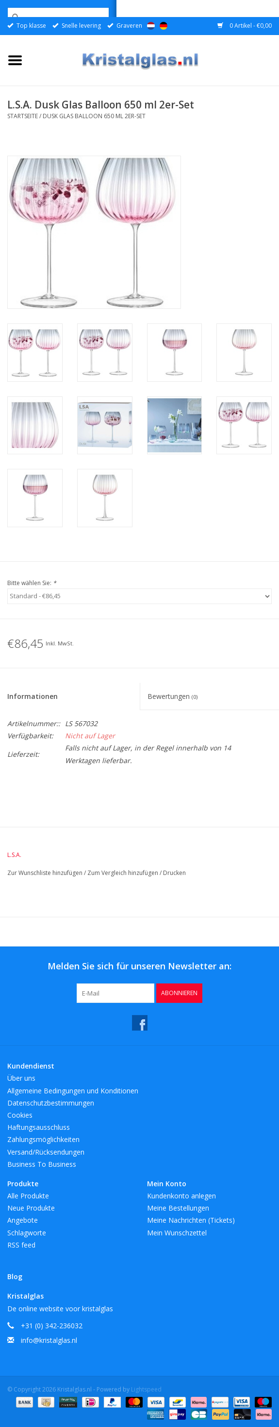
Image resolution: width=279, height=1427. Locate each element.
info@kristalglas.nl (49, 1340)
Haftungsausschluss (38, 1127)
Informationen (32, 696)
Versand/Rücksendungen (45, 1152)
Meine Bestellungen (178, 1208)
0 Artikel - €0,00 (244, 25)
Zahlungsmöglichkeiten (43, 1139)
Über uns (21, 1078)
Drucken (174, 873)
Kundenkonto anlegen (181, 1195)
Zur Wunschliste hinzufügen (45, 873)
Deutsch (163, 26)
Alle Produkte (28, 1195)
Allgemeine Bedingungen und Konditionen (72, 1090)
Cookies (20, 1115)
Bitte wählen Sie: (31, 583)
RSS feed (21, 1244)
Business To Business (41, 1164)
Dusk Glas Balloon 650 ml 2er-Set (94, 116)
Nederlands (151, 26)
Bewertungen (172, 696)
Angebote (22, 1220)
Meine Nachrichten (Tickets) (191, 1220)
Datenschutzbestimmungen (50, 1102)
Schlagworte (26, 1232)
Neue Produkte (31, 1208)
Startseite (22, 116)
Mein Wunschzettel (177, 1232)
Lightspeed (146, 1389)
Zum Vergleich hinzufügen (123, 873)
